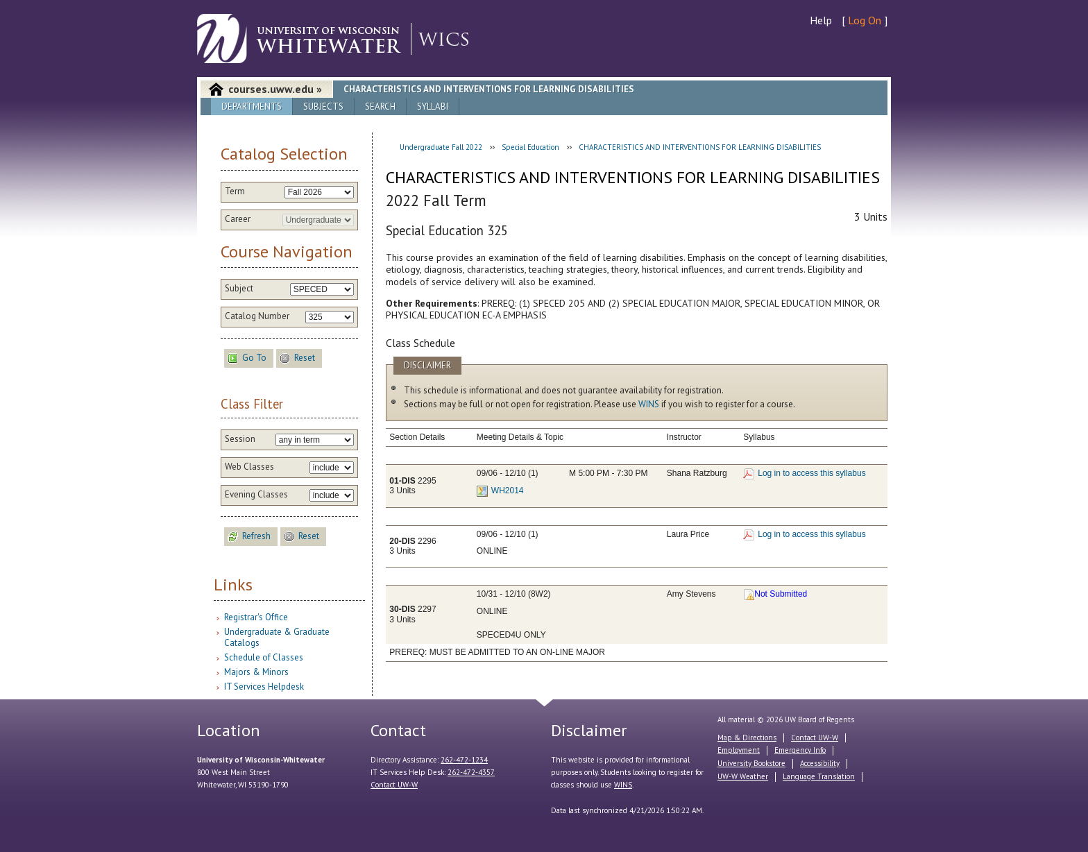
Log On (864, 20)
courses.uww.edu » (275, 89)
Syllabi (432, 106)
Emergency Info (800, 750)
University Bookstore (751, 763)
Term (235, 191)
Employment (738, 750)
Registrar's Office (256, 617)
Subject (239, 288)
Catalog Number (257, 316)
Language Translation (819, 776)
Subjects (323, 106)
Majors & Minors (256, 672)
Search (380, 106)
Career (237, 219)
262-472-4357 (471, 772)
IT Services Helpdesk (264, 686)
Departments (251, 106)
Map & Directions (746, 737)
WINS (648, 404)
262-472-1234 (464, 760)
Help (821, 20)
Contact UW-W (394, 785)
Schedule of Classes (263, 657)
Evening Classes (256, 494)
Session (240, 439)
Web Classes (249, 466)
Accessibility (820, 763)
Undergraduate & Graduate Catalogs (277, 637)
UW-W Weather (742, 776)
